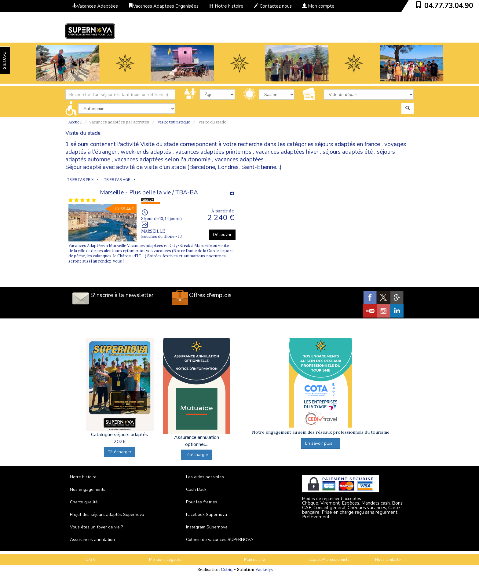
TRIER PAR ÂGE (117, 180)
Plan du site (254, 559)
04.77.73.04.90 (448, 5)
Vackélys (264, 569)
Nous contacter (388, 559)
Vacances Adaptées (95, 6)
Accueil (75, 122)
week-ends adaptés (146, 152)
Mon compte (318, 6)
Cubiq (226, 569)
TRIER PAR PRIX (80, 180)
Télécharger (119, 452)
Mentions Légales (165, 559)
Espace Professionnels (329, 559)
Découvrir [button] (222, 234)
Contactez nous (273, 6)
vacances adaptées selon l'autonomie (162, 160)
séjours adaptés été (348, 152)
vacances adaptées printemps (213, 152)
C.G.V (91, 559)
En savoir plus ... (320, 443)
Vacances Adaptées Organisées (163, 6)
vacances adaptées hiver (287, 152)
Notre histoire (226, 6)
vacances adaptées (239, 160)
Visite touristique (174, 122)
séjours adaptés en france (347, 144)
